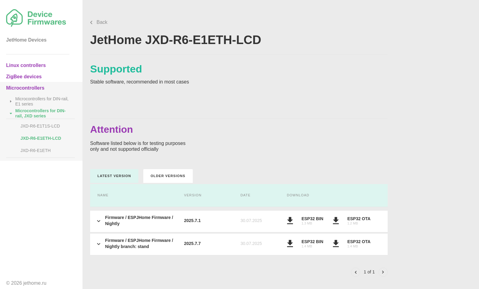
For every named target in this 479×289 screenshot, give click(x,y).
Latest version (114, 176)
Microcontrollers (25, 88)
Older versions (168, 176)
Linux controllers (26, 65)
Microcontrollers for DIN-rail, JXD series (40, 113)
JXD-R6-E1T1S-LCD (40, 126)
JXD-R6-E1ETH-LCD (40, 138)
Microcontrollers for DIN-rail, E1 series (41, 101)
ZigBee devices (24, 76)
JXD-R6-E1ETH (35, 150)
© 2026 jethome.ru (26, 283)
